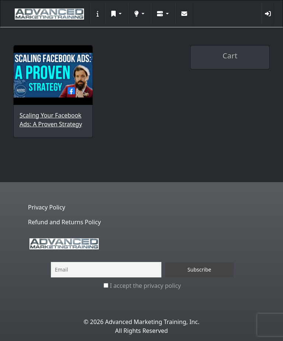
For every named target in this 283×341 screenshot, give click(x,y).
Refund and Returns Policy (64, 222)
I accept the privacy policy (142, 286)
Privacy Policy (46, 207)
